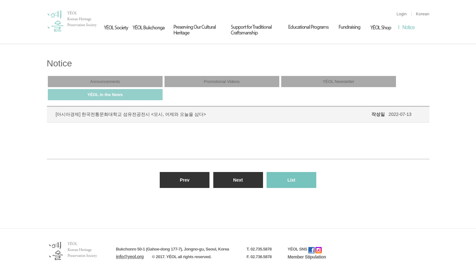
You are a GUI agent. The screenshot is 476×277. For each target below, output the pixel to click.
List (291, 180)
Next (238, 180)
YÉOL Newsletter (338, 81)
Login (402, 13)
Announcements (105, 81)
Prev (184, 180)
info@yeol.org (130, 256)
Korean (422, 13)
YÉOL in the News (105, 94)
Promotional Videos (222, 81)
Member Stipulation (307, 256)
